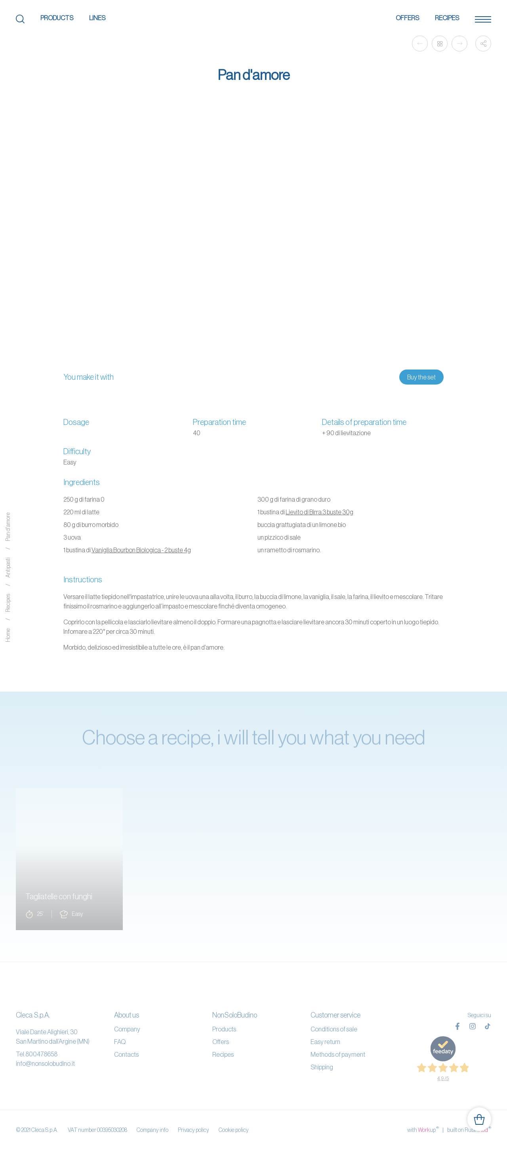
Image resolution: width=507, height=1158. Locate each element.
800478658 (41, 1054)
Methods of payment (338, 1054)
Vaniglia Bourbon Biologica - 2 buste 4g (141, 549)
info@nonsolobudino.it (45, 1063)
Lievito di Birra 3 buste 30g (319, 512)
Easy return (325, 1041)
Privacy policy (193, 1130)
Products (56, 17)
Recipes (447, 17)
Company (127, 1029)
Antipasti (8, 568)
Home (8, 635)
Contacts (126, 1054)
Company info (152, 1130)
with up (423, 1129)
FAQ (120, 1041)
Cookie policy (234, 1130)
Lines (97, 17)
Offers (407, 17)
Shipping (322, 1067)
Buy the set (421, 377)
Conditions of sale (334, 1029)
